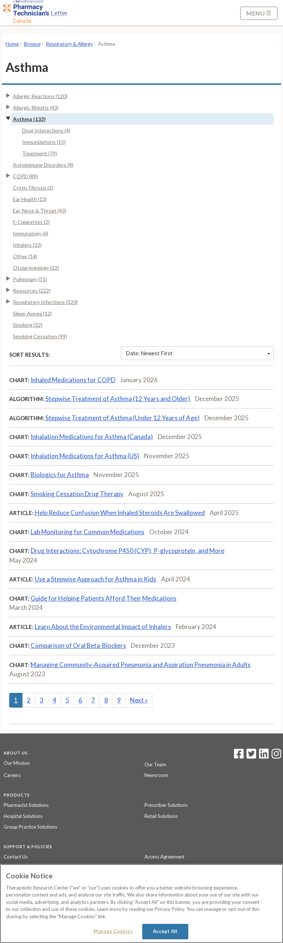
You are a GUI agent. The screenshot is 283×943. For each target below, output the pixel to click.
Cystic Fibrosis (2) (33, 187)
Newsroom (156, 775)
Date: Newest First (198, 353)
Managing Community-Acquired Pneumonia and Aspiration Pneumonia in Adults (141, 665)
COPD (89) (25, 176)
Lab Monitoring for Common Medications (87, 532)
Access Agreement (164, 857)
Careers (12, 775)
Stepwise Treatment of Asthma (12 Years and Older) (117, 399)
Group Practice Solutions (30, 827)
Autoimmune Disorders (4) (43, 165)
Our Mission (17, 763)
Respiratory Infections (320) (45, 302)
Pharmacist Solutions (26, 805)
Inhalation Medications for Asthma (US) (85, 456)
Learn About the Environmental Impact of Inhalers (103, 627)
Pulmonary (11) (30, 279)
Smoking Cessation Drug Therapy (77, 494)
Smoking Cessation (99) (40, 336)
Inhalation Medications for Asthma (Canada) (92, 437)
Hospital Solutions (23, 816)
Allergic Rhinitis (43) (36, 107)
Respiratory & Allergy (69, 44)
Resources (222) (31, 290)
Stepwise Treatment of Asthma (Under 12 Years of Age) (122, 418)
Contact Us (16, 857)
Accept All (165, 931)
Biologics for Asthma (60, 475)
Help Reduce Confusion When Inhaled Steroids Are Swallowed (120, 513)
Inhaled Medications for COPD (73, 380)
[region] (141, 903)
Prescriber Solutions (166, 805)
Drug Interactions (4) (46, 130)
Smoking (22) (27, 325)
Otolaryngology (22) (36, 268)
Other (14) (25, 256)
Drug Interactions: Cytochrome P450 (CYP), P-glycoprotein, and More (127, 551)
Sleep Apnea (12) (32, 313)
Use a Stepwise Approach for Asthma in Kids (95, 579)
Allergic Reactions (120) (40, 96)
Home (12, 44)
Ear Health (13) (30, 199)
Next (139, 700)
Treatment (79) (39, 153)
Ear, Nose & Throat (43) (39, 210)
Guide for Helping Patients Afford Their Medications (104, 598)
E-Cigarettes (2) (31, 222)
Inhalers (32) (27, 245)
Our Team (155, 764)
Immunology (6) (30, 233)
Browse (32, 44)
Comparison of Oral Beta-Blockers (78, 645)
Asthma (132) (29, 119)
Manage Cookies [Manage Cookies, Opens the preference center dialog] (113, 931)
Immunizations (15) (44, 142)
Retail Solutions (161, 816)
